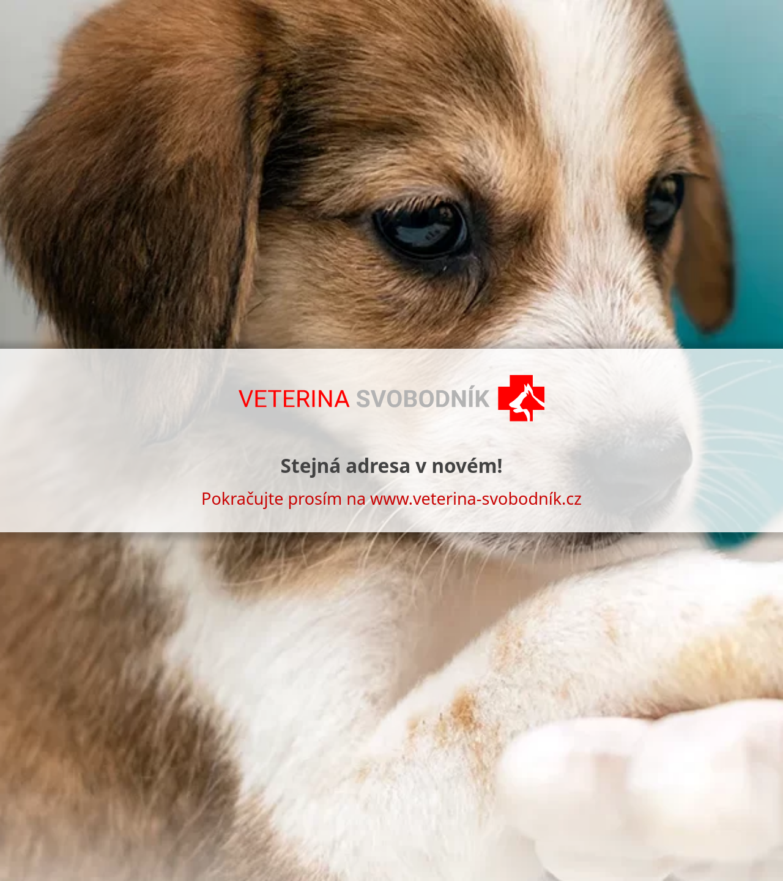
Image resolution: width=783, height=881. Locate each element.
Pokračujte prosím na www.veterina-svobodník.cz (391, 498)
